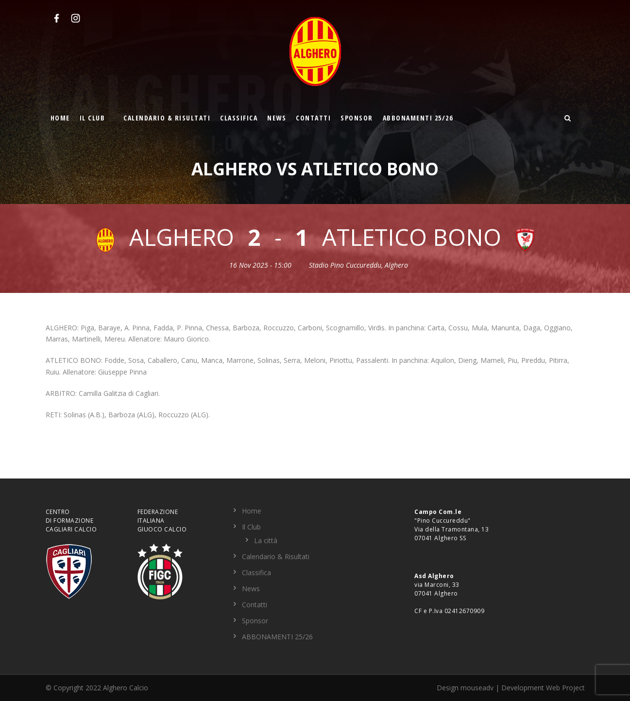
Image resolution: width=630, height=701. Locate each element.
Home (60, 117)
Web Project (565, 687)
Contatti (313, 117)
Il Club (92, 117)
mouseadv (477, 687)
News (276, 117)
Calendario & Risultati (166, 117)
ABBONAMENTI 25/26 (418, 117)
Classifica (238, 117)
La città (265, 540)
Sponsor (357, 117)
